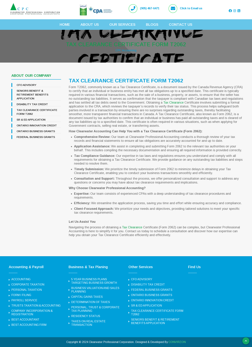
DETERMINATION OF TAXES (90, 302)
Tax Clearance (173, 102)
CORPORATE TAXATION (27, 284)
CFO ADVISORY (27, 84)
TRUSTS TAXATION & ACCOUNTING (36, 305)
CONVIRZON (177, 342)
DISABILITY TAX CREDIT (33, 104)
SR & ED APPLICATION (31, 119)
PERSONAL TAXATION (26, 289)
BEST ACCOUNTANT (25, 319)
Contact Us (180, 24)
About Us (89, 24)
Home (65, 24)
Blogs (152, 24)
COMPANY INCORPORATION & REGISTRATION (32, 312)
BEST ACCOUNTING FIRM (28, 324)
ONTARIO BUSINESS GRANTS (36, 131)
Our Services (122, 24)
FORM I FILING (21, 295)
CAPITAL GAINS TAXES (87, 296)
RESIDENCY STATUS (85, 316)
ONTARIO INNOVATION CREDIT (37, 125)
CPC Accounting (126, 50)
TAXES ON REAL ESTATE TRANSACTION (88, 323)
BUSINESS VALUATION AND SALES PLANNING (95, 290)
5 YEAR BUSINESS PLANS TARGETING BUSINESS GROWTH (94, 281)
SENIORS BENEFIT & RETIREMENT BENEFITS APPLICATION (33, 94)
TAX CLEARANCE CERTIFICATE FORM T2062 (126, 43)
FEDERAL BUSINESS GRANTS (36, 136)
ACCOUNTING (20, 279)
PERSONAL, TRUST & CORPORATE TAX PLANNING (95, 309)
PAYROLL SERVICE (24, 300)
